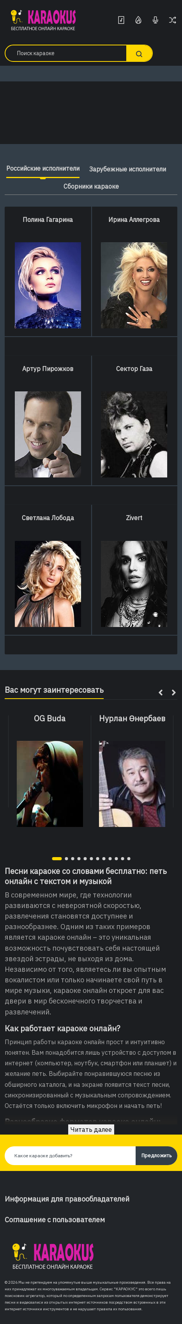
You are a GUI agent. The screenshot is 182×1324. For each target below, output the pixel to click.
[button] (57, 858)
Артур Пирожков (47, 369)
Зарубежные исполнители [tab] (127, 169)
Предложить (156, 1155)
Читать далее (91, 1129)
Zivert (134, 518)
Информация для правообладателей (67, 1198)
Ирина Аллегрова (134, 219)
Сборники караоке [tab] (91, 186)
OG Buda (49, 718)
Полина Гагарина (48, 219)
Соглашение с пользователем (55, 1219)
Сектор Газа (134, 369)
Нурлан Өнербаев (132, 718)
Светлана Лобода (48, 518)
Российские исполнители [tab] (43, 168)
